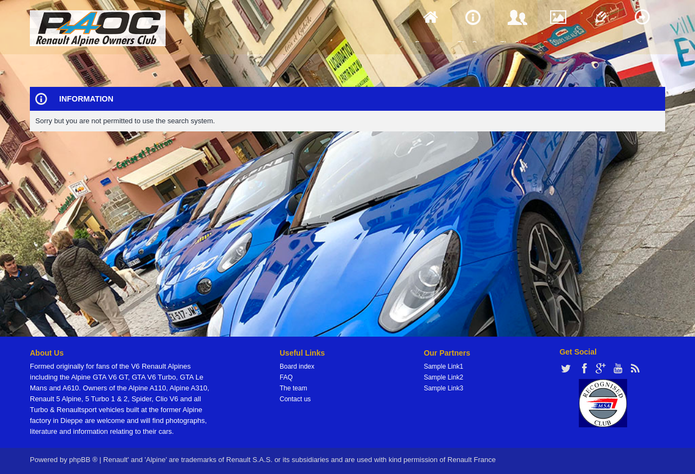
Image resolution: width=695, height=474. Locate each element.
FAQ (286, 377)
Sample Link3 (443, 388)
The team (293, 388)
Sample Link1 (443, 366)
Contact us (295, 399)
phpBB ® (83, 460)
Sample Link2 (443, 377)
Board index (297, 366)
